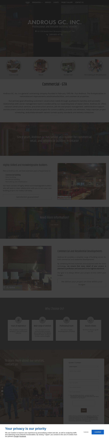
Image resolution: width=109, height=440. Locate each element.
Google (16, 436)
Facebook (22, 436)
